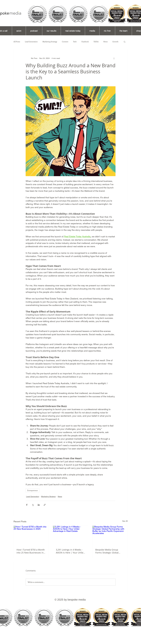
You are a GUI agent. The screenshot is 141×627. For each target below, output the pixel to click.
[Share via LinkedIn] (39, 505)
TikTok (96, 42)
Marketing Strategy (50, 42)
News (105, 42)
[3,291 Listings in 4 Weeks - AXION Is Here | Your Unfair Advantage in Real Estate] (70, 535)
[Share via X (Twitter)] (33, 505)
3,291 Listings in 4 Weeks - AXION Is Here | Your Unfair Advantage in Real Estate (70, 551)
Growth (115, 42)
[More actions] (114, 58)
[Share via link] (44, 505)
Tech (75, 42)
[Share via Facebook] (27, 505)
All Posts (16, 42)
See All (125, 521)
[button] (124, 42)
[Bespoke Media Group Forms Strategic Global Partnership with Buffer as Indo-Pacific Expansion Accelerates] (110, 535)
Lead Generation (31, 42)
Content (65, 42)
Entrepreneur (32, 490)
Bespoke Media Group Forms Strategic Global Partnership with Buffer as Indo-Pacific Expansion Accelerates (108, 551)
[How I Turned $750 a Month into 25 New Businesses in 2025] (31, 535)
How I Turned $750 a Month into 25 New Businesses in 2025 (31, 551)
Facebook (85, 42)
